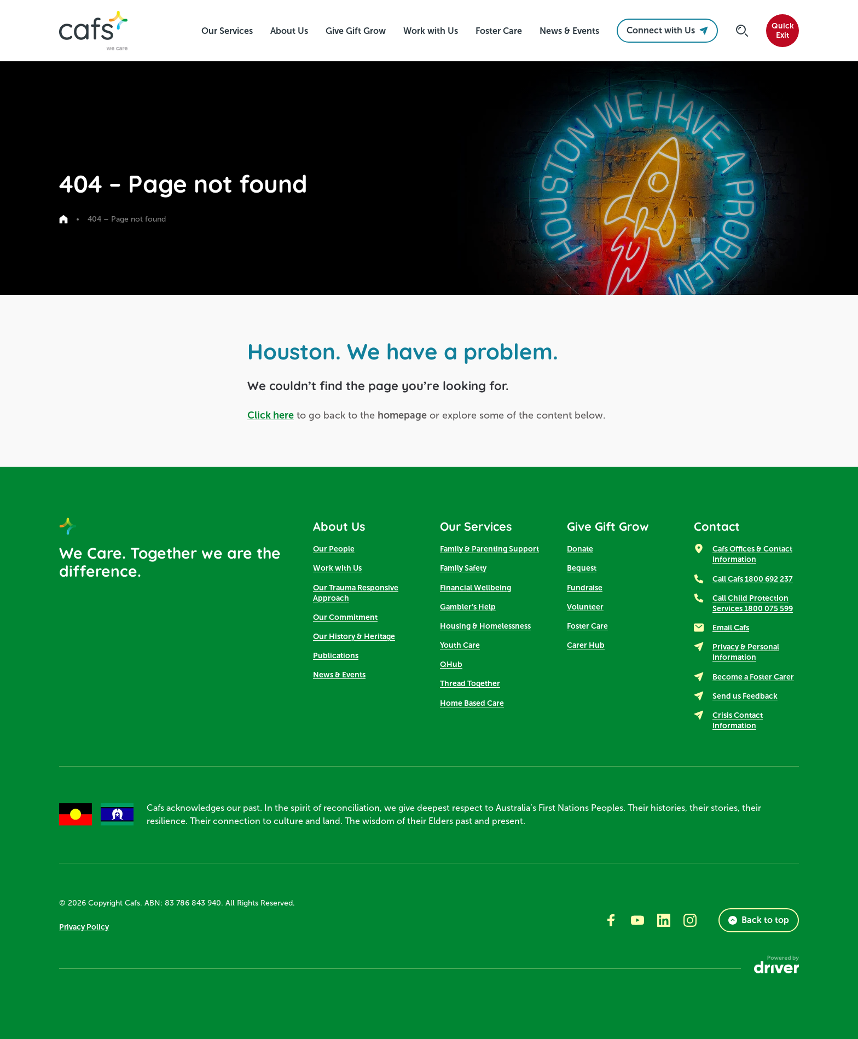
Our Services (477, 526)
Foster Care (587, 626)
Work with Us (337, 568)
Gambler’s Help (468, 606)
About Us (339, 526)
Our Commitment (345, 617)
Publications (335, 656)
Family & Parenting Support (489, 549)
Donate (580, 549)
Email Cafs (730, 628)
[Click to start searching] (742, 30)
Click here (270, 415)
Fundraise (584, 587)
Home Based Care (472, 703)
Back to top (758, 920)
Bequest (581, 568)
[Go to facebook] (611, 920)
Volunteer (585, 606)
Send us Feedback (745, 696)
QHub (451, 664)
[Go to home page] (63, 219)
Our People (334, 549)
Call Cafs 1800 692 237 (752, 578)
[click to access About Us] (289, 31)
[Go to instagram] (690, 920)
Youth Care (460, 645)
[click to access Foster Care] (499, 31)
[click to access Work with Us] (430, 31)
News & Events (339, 675)
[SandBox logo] (93, 30)
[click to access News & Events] (569, 31)
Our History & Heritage (354, 636)
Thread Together (470, 684)
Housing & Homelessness (485, 626)
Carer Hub (586, 645)
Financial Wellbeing (475, 587)
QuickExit (783, 30)
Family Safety (463, 568)
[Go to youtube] (637, 920)
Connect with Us (667, 30)
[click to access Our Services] (227, 31)
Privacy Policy (84, 926)
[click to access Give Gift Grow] (356, 31)
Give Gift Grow (608, 526)
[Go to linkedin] (663, 920)
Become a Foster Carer (753, 676)
